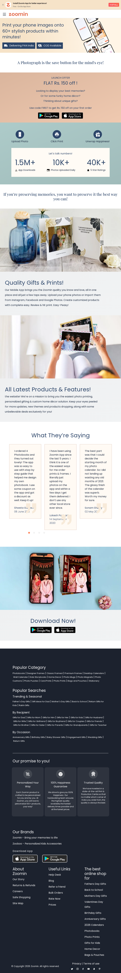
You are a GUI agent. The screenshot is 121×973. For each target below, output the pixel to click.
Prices (52, 905)
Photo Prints (60, 680)
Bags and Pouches (77, 680)
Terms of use (91, 963)
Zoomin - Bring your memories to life (35, 837)
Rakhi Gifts (24, 705)
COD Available (49, 46)
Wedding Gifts (95, 737)
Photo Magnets (85, 677)
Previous (2, 492)
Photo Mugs (69, 677)
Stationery (94, 680)
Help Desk (55, 875)
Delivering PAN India (19, 46)
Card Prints (46, 680)
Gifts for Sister (38, 725)
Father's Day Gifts (21, 701)
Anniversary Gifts (21, 737)
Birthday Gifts (38, 737)
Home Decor (54, 677)
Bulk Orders (56, 893)
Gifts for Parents (55, 725)
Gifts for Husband (94, 717)
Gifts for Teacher (98, 725)
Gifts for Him (49, 717)
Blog (51, 881)
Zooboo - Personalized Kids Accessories (37, 843)
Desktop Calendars (94, 673)
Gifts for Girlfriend (37, 721)
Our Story (18, 879)
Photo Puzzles (31, 680)
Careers (18, 891)
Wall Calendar (20, 677)
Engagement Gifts (76, 737)
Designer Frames (36, 673)
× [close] (3, 4)
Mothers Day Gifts (95, 896)
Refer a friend (57, 887)
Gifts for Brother (21, 725)
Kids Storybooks (38, 677)
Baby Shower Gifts (56, 737)
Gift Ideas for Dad (41, 701)
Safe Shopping (21, 897)
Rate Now (54, 899)
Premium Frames (73, 673)
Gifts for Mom (33, 717)
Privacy (76, 963)
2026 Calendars (94, 925)
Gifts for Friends (94, 721)
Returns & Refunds (24, 885)
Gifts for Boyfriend (57, 721)
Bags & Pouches (94, 955)
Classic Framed (55, 673)
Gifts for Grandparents (76, 725)
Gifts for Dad (19, 717)
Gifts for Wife (19, 721)
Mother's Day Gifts (61, 701)
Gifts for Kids (77, 717)
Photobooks (19, 673)
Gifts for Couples (76, 721)
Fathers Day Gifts (95, 884)
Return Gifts (19, 740)
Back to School (79, 701)
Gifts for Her (63, 717)
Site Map (18, 903)
